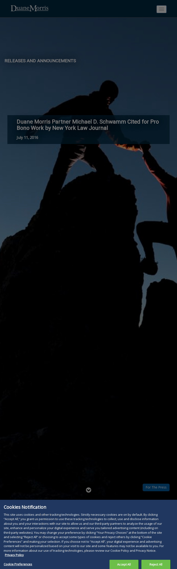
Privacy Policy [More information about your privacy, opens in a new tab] (14, 557)
